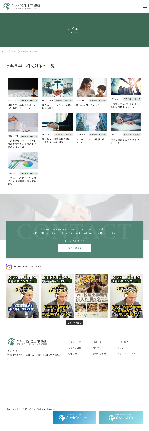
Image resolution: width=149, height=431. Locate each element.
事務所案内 (123, 342)
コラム (14, 51)
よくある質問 (74, 347)
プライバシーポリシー (129, 353)
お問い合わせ (75, 247)
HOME (4, 51)
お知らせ (72, 353)
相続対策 (97, 342)
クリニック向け (76, 342)
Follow (35, 266)
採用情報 (97, 347)
